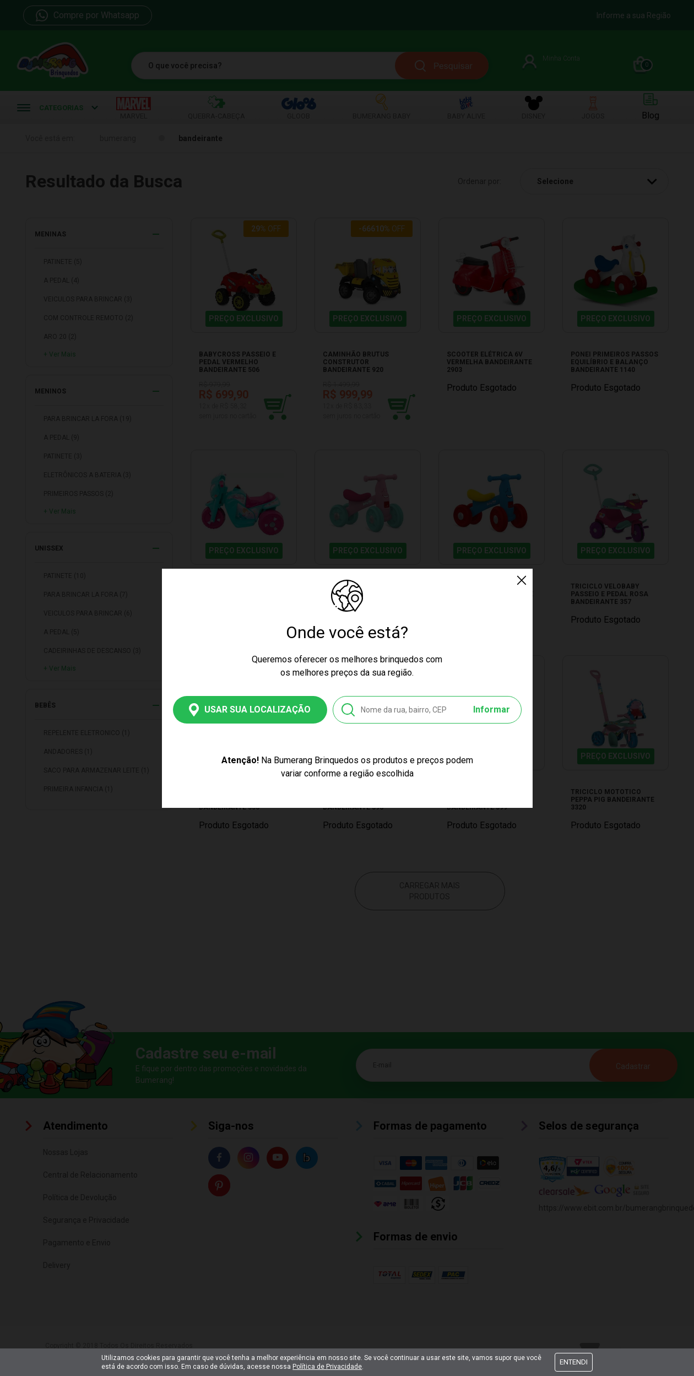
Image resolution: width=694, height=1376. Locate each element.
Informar (491, 709)
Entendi (574, 1362)
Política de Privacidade (327, 1366)
